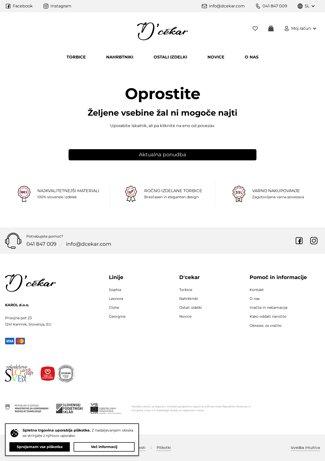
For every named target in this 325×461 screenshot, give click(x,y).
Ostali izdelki (170, 57)
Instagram (314, 241)
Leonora (116, 298)
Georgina (117, 316)
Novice (215, 57)
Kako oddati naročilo (268, 316)
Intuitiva (305, 447)
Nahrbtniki (119, 57)
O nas (251, 57)
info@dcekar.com (88, 244)
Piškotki (164, 447)
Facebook (299, 241)
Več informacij (104, 446)
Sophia (115, 289)
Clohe (114, 307)
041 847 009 (41, 244)
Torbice (76, 57)
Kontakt (257, 289)
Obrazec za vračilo (266, 325)
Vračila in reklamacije (268, 307)
